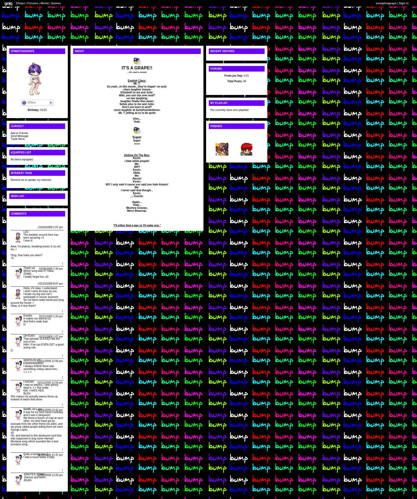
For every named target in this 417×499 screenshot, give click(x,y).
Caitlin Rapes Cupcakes (27, 263)
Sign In (404, 3)
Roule (246, 138)
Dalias (15, 227)
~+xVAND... (222, 138)
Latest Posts (236, 86)
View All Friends (220, 133)
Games (56, 3)
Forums (32, 3)
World (44, 3)
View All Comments (23, 220)
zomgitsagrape (386, 3)
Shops (20, 3)
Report (32, 227)
